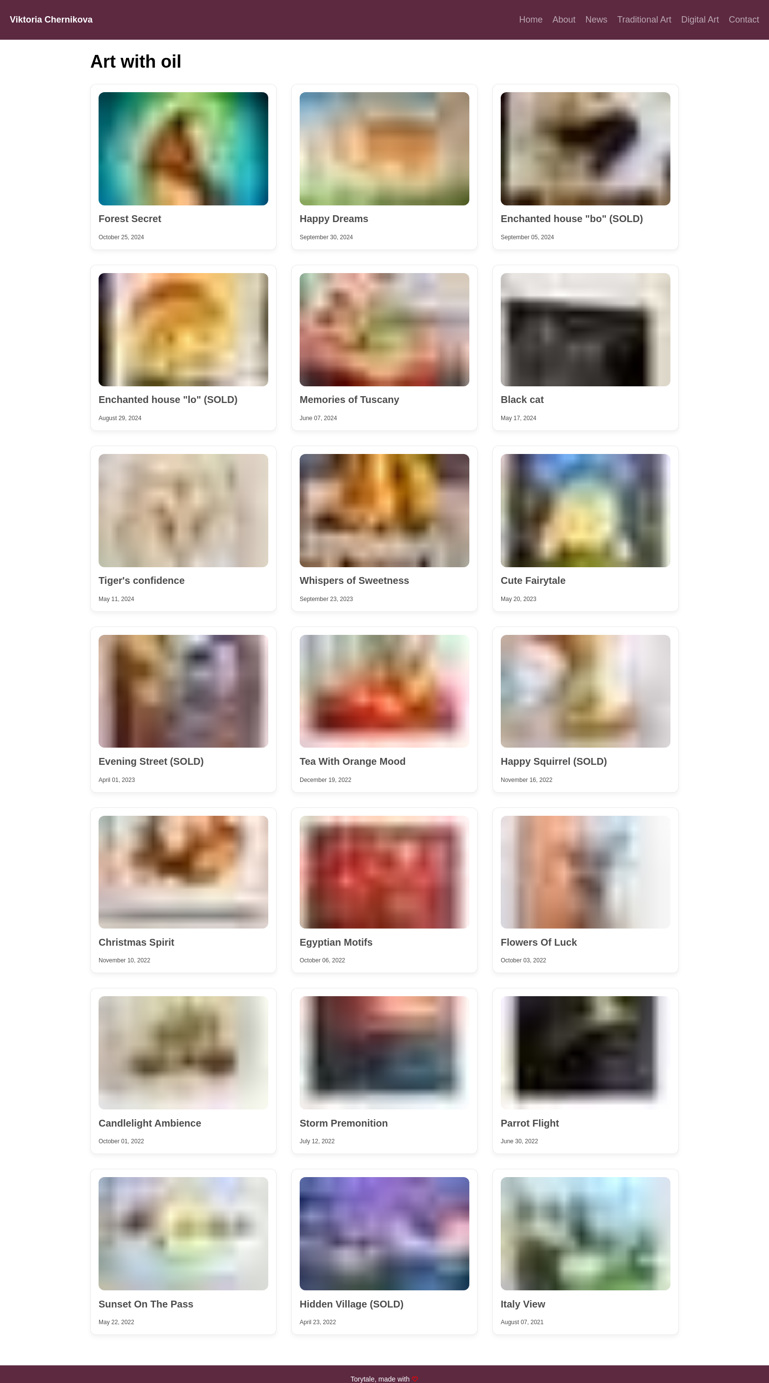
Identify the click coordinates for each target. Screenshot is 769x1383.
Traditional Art (644, 20)
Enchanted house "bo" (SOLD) (572, 218)
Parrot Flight (530, 1123)
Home (530, 20)
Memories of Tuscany (349, 399)
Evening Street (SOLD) (151, 761)
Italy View (523, 1304)
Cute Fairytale (533, 580)
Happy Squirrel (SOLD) (554, 761)
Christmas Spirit (136, 942)
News (597, 20)
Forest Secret (130, 218)
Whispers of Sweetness (354, 580)
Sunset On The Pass (146, 1304)
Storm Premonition (344, 1123)
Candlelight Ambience (150, 1123)
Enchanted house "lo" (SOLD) (168, 399)
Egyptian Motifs (336, 942)
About (563, 20)
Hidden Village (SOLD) (352, 1304)
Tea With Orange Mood (353, 761)
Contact (744, 20)
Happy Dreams (334, 218)
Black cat (522, 399)
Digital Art (700, 20)
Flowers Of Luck (539, 942)
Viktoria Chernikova (51, 20)
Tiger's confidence (142, 580)
